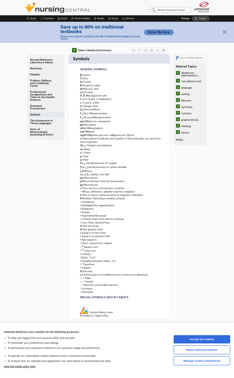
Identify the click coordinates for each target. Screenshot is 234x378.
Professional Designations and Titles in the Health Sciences (42, 95)
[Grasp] (113, 18)
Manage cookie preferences (202, 360)
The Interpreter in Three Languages (41, 122)
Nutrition (36, 68)
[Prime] (80, 18)
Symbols (35, 114)
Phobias (35, 74)
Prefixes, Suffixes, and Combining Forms (41, 83)
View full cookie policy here (19, 366)
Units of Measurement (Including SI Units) (41, 132)
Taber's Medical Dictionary (91, 50)
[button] (128, 18)
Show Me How (159, 32)
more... (180, 139)
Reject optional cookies (202, 349)
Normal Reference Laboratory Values (41, 61)
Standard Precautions (37, 107)
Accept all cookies (202, 339)
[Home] (31, 18)
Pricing (185, 18)
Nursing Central (72, 7)
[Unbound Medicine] (202, 7)
